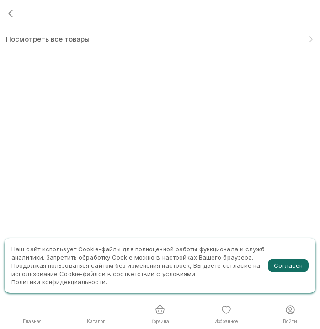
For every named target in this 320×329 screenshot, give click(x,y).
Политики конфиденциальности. (59, 282)
